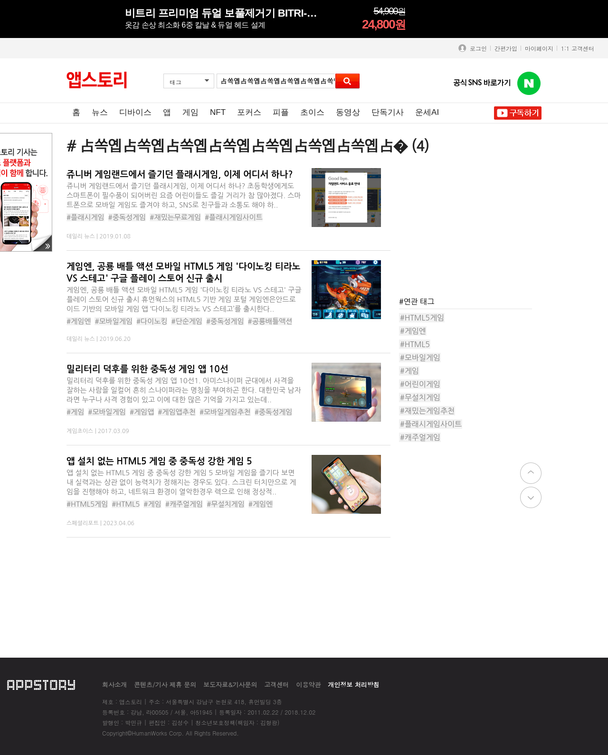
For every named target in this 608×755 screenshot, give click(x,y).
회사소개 (114, 684)
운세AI (427, 112)
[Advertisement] (470, 227)
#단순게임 (186, 321)
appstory (41, 684)
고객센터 (276, 684)
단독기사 (387, 112)
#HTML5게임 (87, 504)
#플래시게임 (85, 217)
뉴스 (100, 112)
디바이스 (135, 112)
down (531, 497)
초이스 (312, 112)
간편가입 (505, 48)
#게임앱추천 (177, 411)
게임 (190, 112)
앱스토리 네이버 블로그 (529, 83)
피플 (281, 112)
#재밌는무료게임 (175, 217)
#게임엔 (78, 321)
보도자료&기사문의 (230, 684)
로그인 (476, 48)
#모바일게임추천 (225, 411)
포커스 (249, 112)
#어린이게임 (420, 384)
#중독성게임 (127, 217)
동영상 (348, 112)
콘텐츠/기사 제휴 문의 (165, 684)
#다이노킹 (152, 321)
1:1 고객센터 (577, 48)
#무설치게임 (226, 504)
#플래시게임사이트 (234, 217)
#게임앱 (142, 411)
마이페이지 (539, 48)
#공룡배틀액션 (270, 321)
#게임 (75, 411)
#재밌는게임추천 (427, 411)
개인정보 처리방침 (353, 684)
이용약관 (308, 684)
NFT (218, 112)
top (531, 473)
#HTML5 (126, 504)
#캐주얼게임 (184, 504)
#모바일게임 (114, 321)
